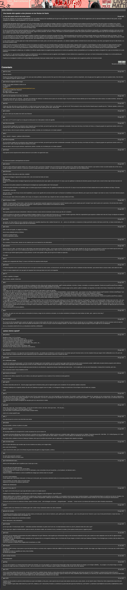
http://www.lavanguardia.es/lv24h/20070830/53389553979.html (19, 88)
